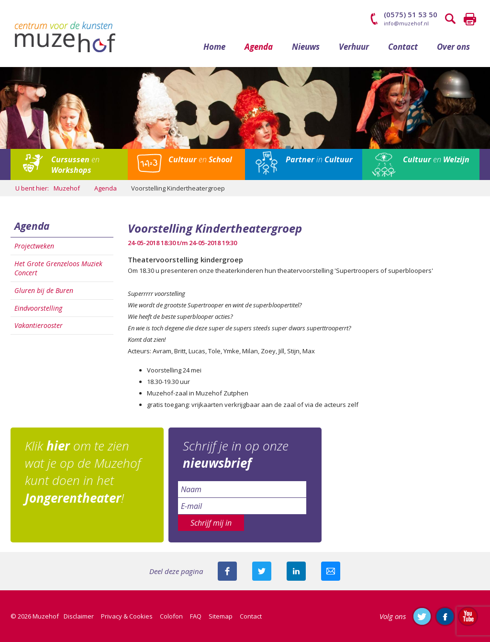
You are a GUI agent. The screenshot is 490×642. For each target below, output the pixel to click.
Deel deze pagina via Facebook (227, 571)
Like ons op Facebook (445, 616)
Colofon (171, 616)
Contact (403, 46)
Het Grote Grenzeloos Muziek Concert (58, 268)
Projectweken (34, 245)
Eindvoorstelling (38, 308)
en (75, 164)
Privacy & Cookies (127, 616)
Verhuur (354, 46)
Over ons (453, 46)
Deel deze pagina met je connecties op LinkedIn (296, 571)
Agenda (259, 46)
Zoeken (450, 19)
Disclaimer (79, 616)
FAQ (195, 616)
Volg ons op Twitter (422, 616)
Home (214, 46)
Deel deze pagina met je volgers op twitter (261, 571)
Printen (469, 19)
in (319, 159)
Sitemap (221, 616)
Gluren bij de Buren (43, 290)
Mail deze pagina (330, 571)
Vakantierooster (38, 325)
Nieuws (306, 46)
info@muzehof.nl (406, 23)
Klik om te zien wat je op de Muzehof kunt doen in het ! (83, 472)
